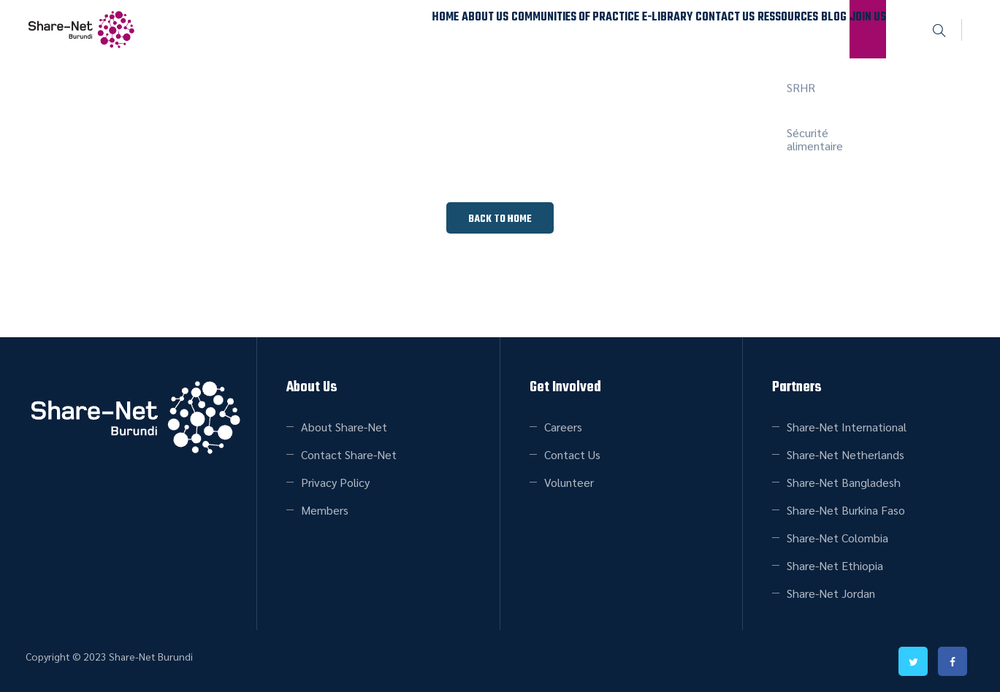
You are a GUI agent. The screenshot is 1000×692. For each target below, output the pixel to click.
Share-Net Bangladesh (844, 482)
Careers (563, 426)
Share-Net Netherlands (845, 454)
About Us (360, 28)
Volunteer (569, 482)
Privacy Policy (335, 482)
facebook (953, 661)
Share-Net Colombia (837, 537)
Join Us (857, 28)
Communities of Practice (467, 28)
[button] (500, 218)
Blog (802, 28)
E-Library (577, 28)
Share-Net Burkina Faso (846, 510)
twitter (914, 661)
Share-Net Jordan (831, 593)
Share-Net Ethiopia (835, 565)
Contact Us (654, 28)
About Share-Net (344, 426)
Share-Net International (847, 426)
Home (301, 28)
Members (324, 510)
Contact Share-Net (349, 454)
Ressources (736, 28)
